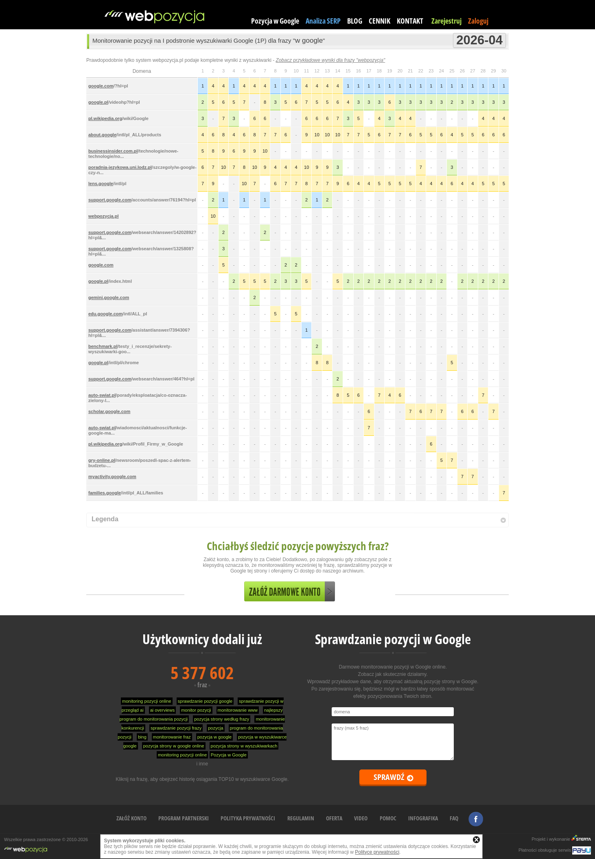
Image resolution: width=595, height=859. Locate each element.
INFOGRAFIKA (423, 818)
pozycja (215, 728)
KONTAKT (410, 21)
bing (142, 736)
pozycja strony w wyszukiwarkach (244, 745)
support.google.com (109, 199)
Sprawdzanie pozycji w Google (393, 639)
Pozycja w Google (275, 21)
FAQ (454, 818)
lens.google (100, 183)
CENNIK (379, 21)
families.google (104, 492)
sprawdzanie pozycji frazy (176, 728)
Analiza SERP (323, 21)
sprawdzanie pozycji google (205, 701)
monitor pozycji (196, 710)
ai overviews (162, 710)
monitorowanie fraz (172, 736)
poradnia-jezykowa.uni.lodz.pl (120, 167)
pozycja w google (214, 736)
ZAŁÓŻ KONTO (131, 818)
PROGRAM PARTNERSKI (183, 818)
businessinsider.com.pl (113, 151)
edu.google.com (105, 313)
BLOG (354, 21)
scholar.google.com (109, 411)
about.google (102, 134)
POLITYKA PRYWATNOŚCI (248, 818)
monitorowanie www (238, 710)
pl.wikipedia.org (105, 118)
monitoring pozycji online (146, 701)
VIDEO (361, 818)
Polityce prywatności (377, 852)
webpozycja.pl (103, 216)
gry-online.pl (101, 460)
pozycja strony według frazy (221, 719)
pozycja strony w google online (173, 745)
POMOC (388, 818)
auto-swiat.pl (102, 395)
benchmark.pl (103, 346)
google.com (101, 85)
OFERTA (334, 818)
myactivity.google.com (112, 476)
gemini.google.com (108, 297)
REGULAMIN (300, 818)
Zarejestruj (446, 21)
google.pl (98, 102)
